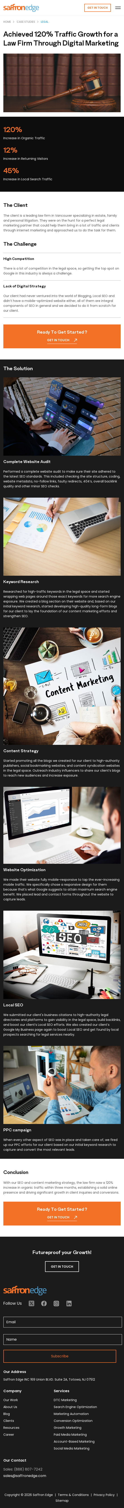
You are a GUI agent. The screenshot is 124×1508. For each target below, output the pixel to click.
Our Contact (14, 1460)
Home (7, 22)
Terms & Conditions (74, 1495)
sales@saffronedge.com (24, 1475)
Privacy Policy (105, 1495)
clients (8, 1421)
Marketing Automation (71, 1414)
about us (10, 1407)
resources (11, 1427)
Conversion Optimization (73, 1421)
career (8, 1434)
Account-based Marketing (74, 1441)
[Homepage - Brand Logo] (21, 8)
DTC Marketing (65, 1400)
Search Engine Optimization (75, 1407)
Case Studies (26, 22)
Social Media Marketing (71, 1448)
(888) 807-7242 (28, 1469)
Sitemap (62, 1500)
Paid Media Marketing (70, 1434)
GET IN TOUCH (62, 1266)
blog (6, 1414)
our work (10, 1400)
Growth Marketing (67, 1427)
